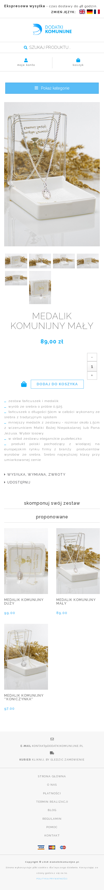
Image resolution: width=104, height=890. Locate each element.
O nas (52, 784)
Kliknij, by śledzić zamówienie (58, 759)
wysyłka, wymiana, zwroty (36, 475)
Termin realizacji (52, 801)
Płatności (52, 793)
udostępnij (19, 482)
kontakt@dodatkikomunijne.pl (57, 746)
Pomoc (52, 827)
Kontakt (52, 835)
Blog (52, 810)
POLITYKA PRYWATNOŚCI (52, 878)
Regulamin (52, 818)
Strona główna (52, 776)
